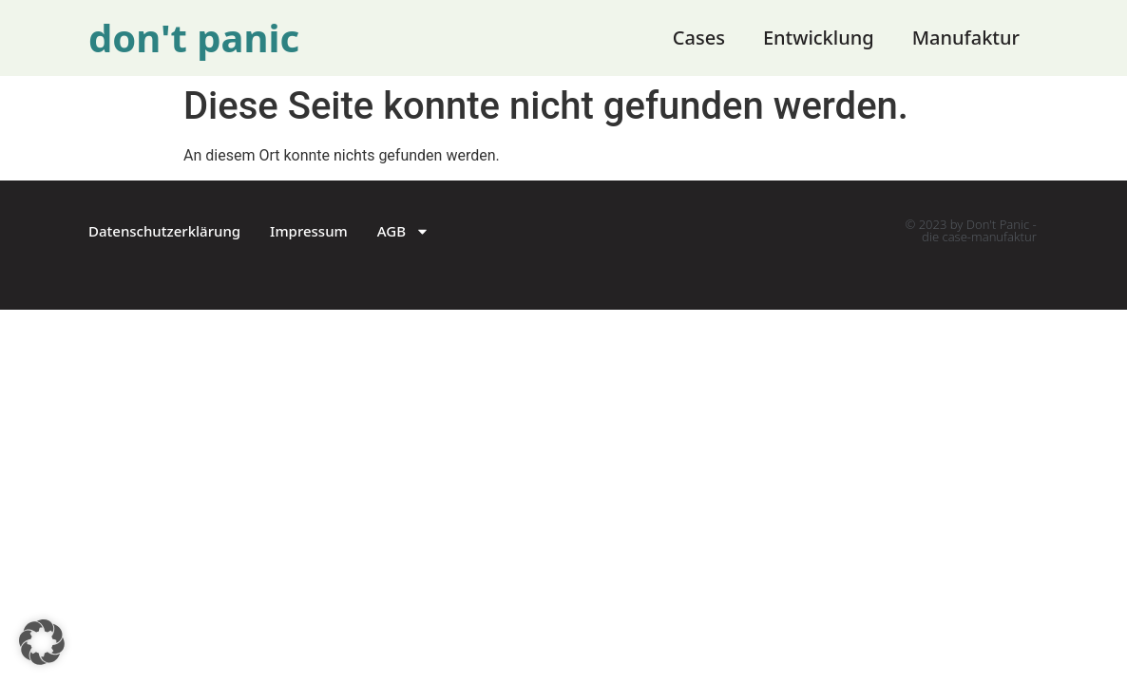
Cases (699, 37)
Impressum (309, 230)
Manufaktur (966, 37)
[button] (42, 642)
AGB (403, 231)
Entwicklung (818, 37)
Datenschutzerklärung (164, 230)
